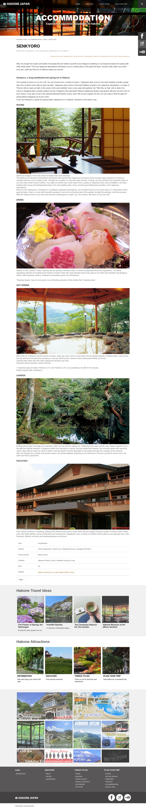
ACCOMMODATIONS (111, 783)
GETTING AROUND (111, 775)
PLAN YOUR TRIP (121, 4)
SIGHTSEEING (80, 783)
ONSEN (78, 773)
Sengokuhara (105, 56)
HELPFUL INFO (110, 786)
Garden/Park (55, 56)
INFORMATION (20, 773)
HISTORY (49, 775)
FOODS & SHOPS (81, 778)
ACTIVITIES (79, 786)
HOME (78, 4)
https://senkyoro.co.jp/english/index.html (52, 572)
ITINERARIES (109, 778)
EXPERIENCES (50, 778)
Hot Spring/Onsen (67, 56)
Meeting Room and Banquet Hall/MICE (86, 56)
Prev (21, 579)
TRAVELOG (108, 781)
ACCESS (108, 773)
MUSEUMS (79, 775)
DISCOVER (89, 4)
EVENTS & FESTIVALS (83, 781)
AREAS (48, 773)
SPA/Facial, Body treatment (120, 56)
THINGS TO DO (104, 4)
